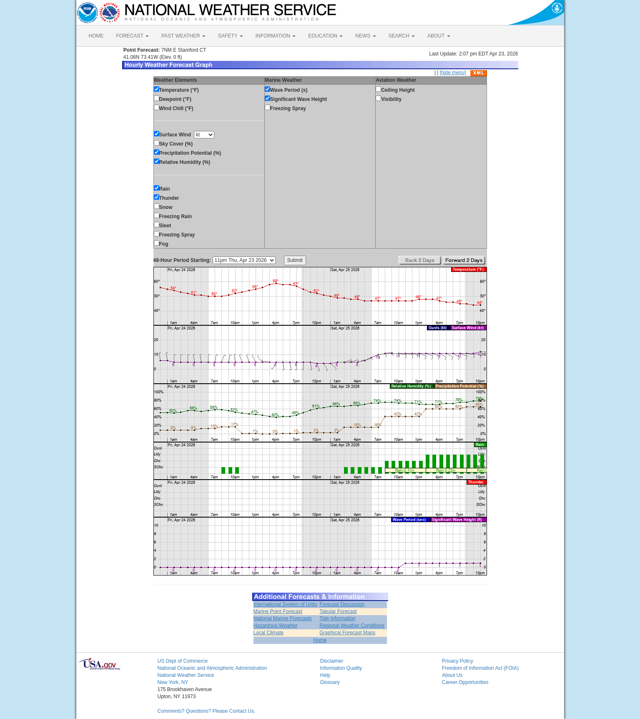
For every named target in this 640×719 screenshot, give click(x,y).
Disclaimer (332, 661)
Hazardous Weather (275, 625)
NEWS (365, 36)
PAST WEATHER (183, 36)
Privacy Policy (457, 661)
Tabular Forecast (337, 611)
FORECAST (132, 36)
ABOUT (438, 36)
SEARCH (402, 36)
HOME (96, 36)
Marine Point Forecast (277, 611)
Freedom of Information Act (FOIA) (480, 668)
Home (319, 640)
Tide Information (337, 618)
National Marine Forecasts (282, 618)
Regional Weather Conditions (351, 625)
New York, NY (173, 682)
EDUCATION (325, 36)
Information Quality (341, 668)
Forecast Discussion (341, 604)
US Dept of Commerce (183, 661)
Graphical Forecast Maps (347, 633)
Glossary (330, 682)
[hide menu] (453, 72)
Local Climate (268, 633)
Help (325, 675)
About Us (452, 675)
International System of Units (285, 604)
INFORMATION (276, 36)
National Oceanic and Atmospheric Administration (212, 668)
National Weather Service (186, 675)
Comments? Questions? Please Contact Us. (207, 711)
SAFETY (230, 36)
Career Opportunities (465, 682)
